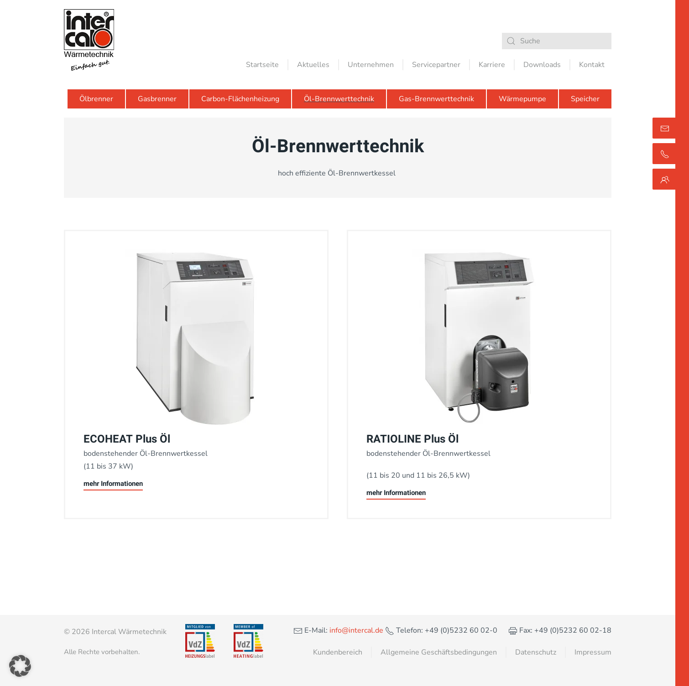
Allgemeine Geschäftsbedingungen (439, 652)
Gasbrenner (157, 99)
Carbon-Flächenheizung (240, 99)
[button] (20, 666)
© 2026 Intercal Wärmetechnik (115, 632)
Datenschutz (535, 652)
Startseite (262, 65)
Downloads (542, 65)
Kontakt (592, 65)
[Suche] (556, 41)
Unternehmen (371, 65)
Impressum (592, 652)
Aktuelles (313, 65)
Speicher (585, 99)
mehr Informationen (113, 484)
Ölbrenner (96, 99)
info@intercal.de (355, 630)
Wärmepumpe (522, 99)
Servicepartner (436, 65)
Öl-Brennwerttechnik (339, 99)
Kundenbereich (337, 652)
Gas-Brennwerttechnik (436, 99)
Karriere (492, 65)
